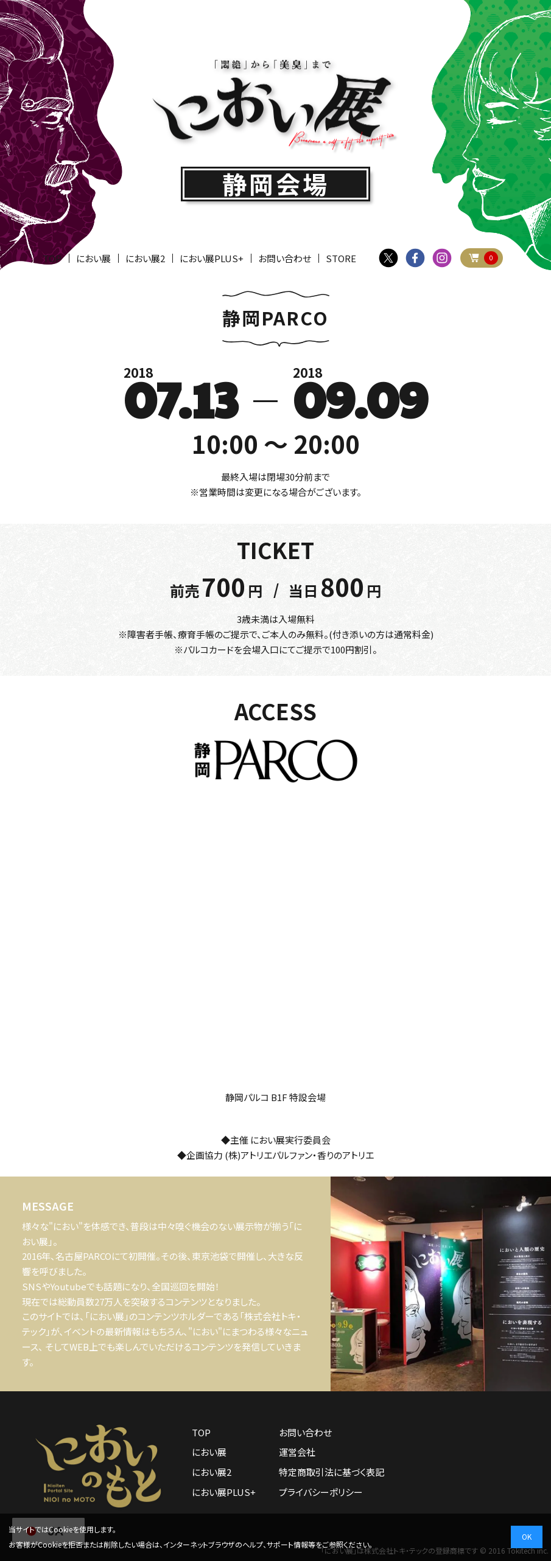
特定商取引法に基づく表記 (331, 1471)
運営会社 (297, 1451)
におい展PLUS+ (212, 258)
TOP (52, 258)
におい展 (93, 258)
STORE (341, 258)
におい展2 (145, 258)
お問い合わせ (284, 258)
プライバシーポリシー (321, 1492)
